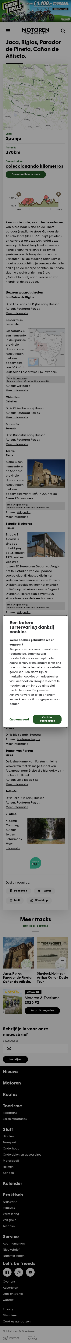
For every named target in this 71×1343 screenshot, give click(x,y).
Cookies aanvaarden (47, 719)
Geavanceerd (19, 719)
